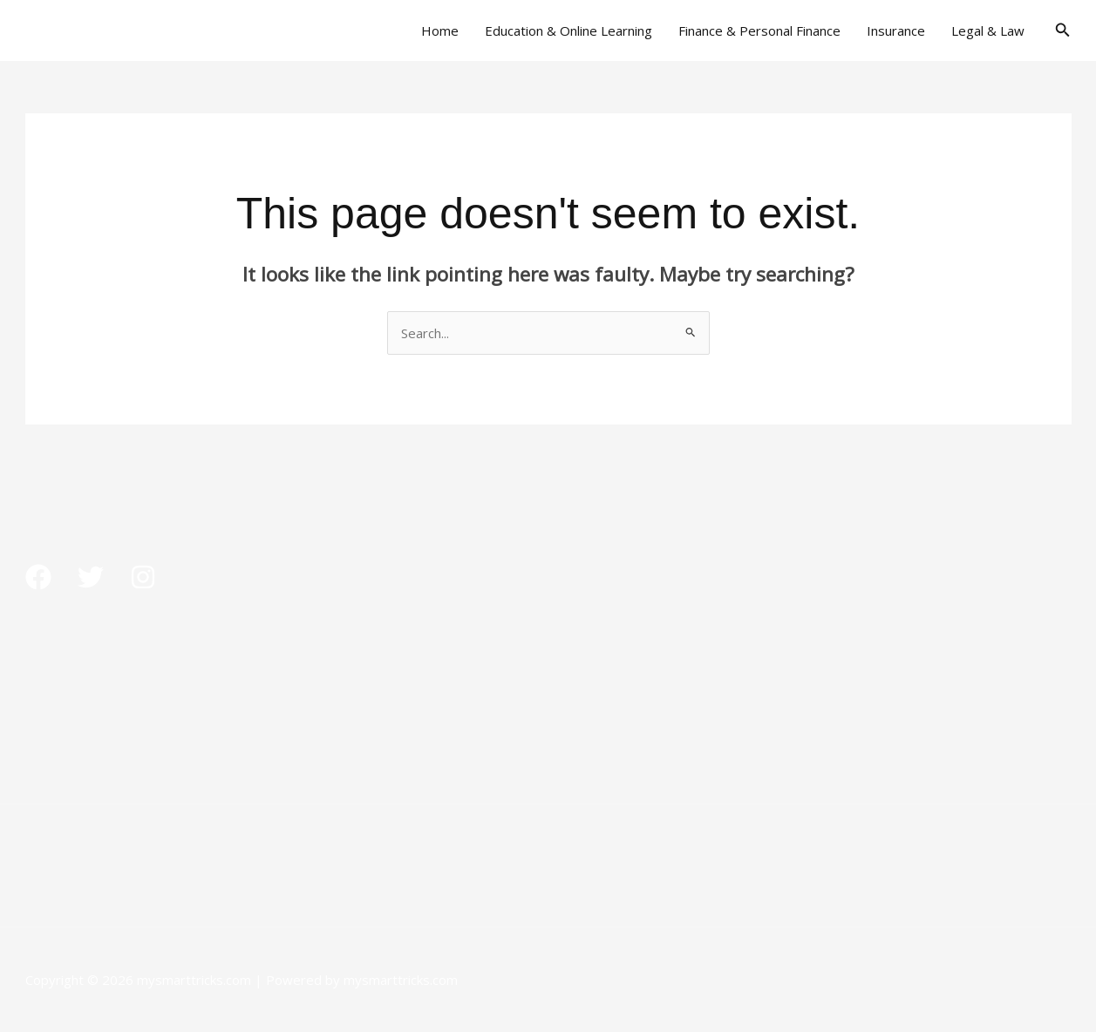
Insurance (896, 30)
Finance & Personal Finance (759, 30)
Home (440, 30)
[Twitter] (91, 577)
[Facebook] (38, 577)
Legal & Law (988, 30)
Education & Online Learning (568, 30)
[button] (1063, 30)
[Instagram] (143, 577)
